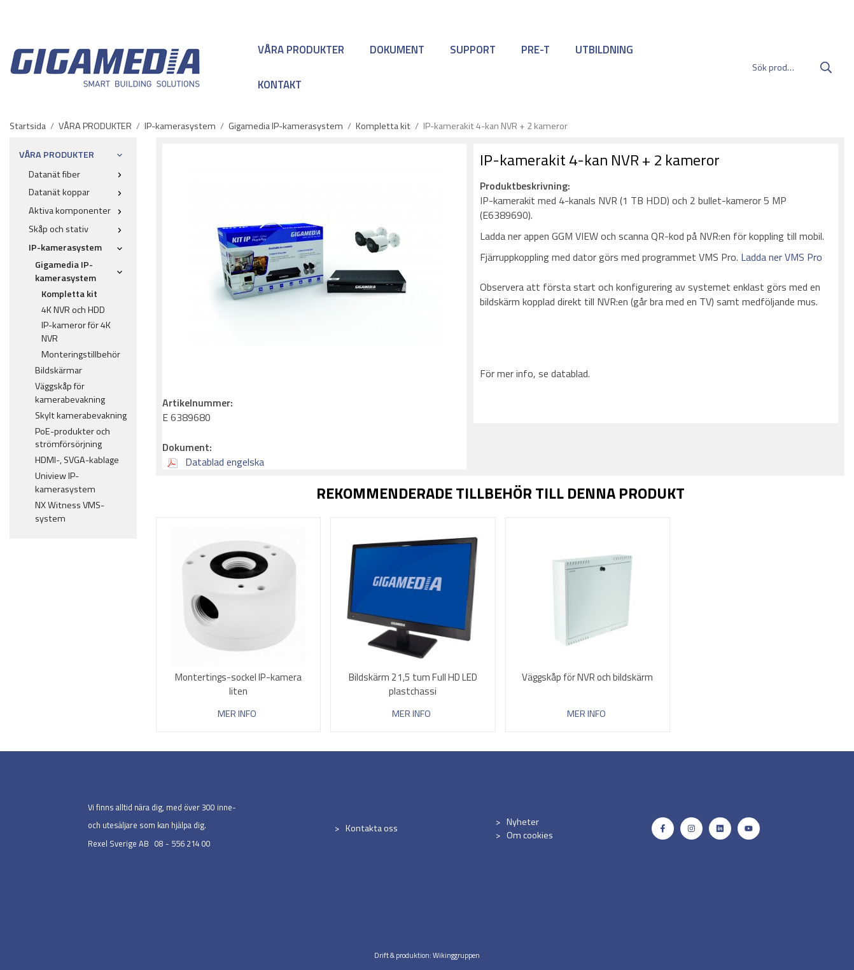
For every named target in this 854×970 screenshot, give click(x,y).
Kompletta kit (69, 294)
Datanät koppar (78, 192)
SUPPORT (473, 49)
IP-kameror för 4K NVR (76, 331)
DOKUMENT (397, 49)
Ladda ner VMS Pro (781, 257)
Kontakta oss (372, 828)
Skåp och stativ (78, 229)
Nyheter (523, 822)
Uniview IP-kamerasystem (65, 482)
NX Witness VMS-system (69, 511)
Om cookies (530, 835)
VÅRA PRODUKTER (301, 49)
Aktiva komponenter (78, 211)
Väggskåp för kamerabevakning (70, 392)
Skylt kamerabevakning (81, 415)
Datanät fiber (78, 174)
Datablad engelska (215, 461)
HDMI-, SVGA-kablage (77, 460)
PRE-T (535, 49)
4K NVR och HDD (73, 310)
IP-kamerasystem (78, 247)
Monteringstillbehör (80, 354)
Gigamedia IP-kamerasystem (81, 271)
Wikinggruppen (456, 955)
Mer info (237, 714)
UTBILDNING (604, 49)
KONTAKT (280, 84)
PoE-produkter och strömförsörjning (72, 438)
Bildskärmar (58, 370)
